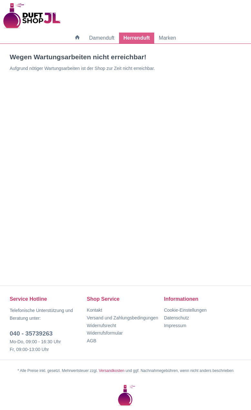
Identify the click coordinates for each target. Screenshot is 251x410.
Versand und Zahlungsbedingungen (122, 317)
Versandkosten (111, 370)
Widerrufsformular (105, 333)
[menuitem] (77, 38)
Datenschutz (176, 317)
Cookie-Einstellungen (185, 310)
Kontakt (94, 310)
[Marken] (167, 38)
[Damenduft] (102, 38)
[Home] (77, 38)
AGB (91, 340)
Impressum (175, 325)
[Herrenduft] (137, 38)
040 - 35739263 (31, 333)
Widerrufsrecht (101, 325)
